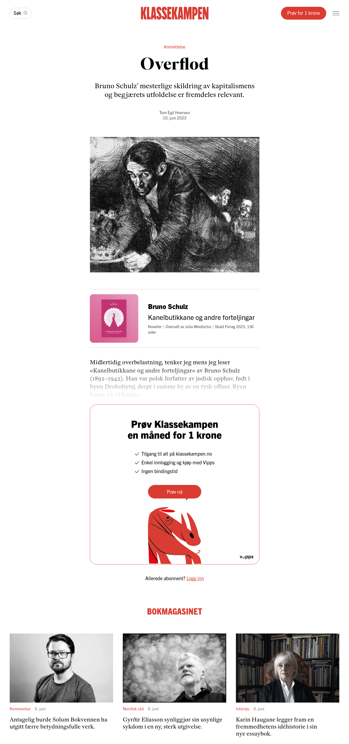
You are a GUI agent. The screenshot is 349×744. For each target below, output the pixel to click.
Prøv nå (174, 492)
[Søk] (20, 13)
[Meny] (336, 13)
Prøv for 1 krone (303, 13)
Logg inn (195, 578)
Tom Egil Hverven (174, 112)
